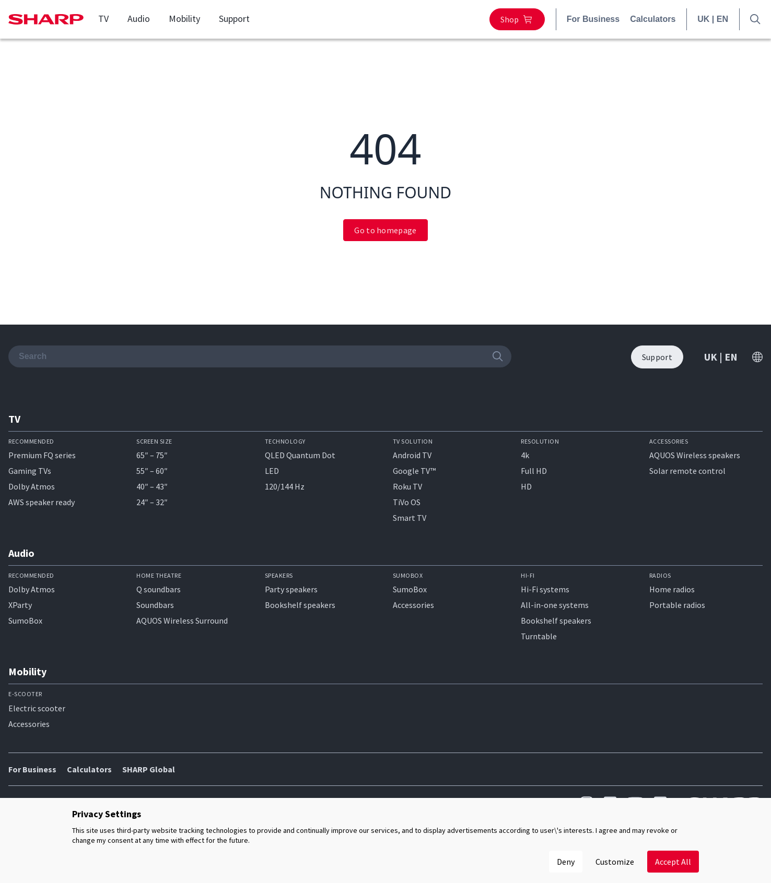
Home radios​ (672, 589)
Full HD (534, 471)
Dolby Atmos (31, 486)
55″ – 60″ (152, 471)
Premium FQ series (42, 455)
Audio (138, 19)
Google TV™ (414, 471)
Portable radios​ (677, 605)
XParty (20, 605)
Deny (566, 861)
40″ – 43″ (152, 486)
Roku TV (407, 486)
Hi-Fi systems (545, 589)
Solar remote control (687, 471)
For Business (593, 19)
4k (525, 455)
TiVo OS (406, 502)
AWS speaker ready (41, 502)
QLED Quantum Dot (300, 455)
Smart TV (409, 517)
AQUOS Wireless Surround (182, 620)
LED (272, 471)
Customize (614, 861)
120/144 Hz (285, 486)
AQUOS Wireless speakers (694, 455)
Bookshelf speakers (300, 605)
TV (103, 19)
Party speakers (291, 589)
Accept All (673, 861)
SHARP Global (148, 769)
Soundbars (155, 605)
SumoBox (25, 620)
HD (526, 486)
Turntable (539, 636)
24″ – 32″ (152, 502)
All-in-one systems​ (555, 605)
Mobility (184, 19)
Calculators (652, 19)
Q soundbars (158, 589)
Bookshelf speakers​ (556, 620)
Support (234, 19)
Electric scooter (36, 708)
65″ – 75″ (152, 455)
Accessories (413, 605)
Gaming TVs (29, 471)
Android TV (412, 455)
